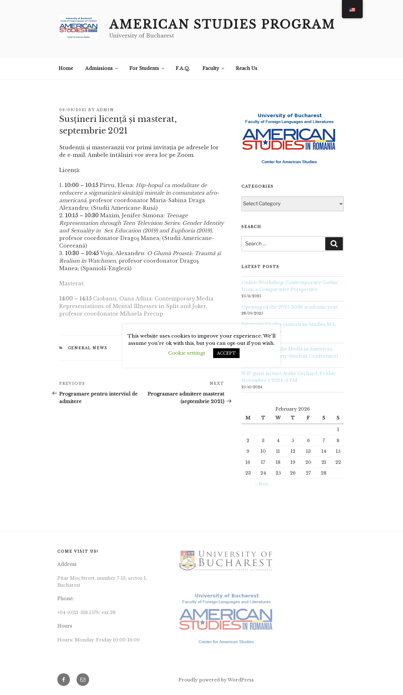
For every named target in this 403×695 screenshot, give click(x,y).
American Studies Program (222, 25)
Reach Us (246, 68)
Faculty (213, 68)
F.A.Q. (183, 68)
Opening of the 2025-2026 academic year (290, 307)
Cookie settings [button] (186, 353)
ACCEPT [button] (226, 353)
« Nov (262, 484)
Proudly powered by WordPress (216, 680)
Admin (105, 110)
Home (66, 68)
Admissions (102, 68)
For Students (147, 68)
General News (88, 348)
